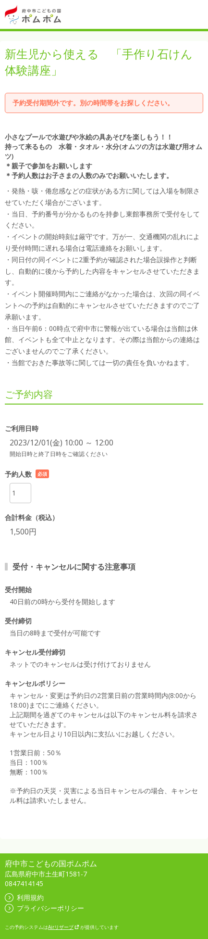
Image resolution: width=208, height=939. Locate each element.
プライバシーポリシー (44, 908)
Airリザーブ (63, 927)
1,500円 (23, 531)
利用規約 (24, 897)
